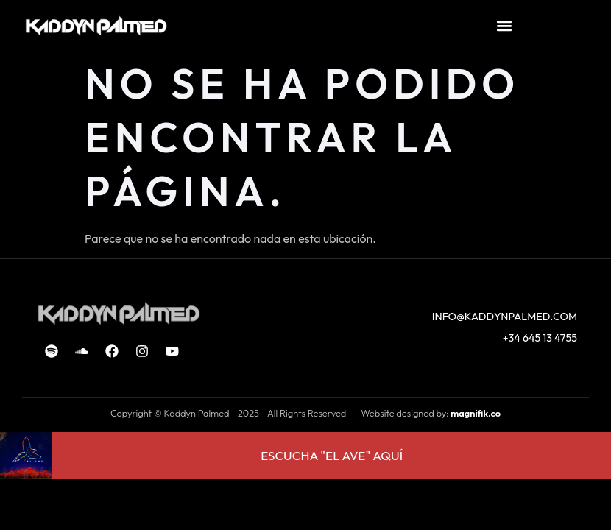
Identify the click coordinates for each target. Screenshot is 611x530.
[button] (504, 26)
